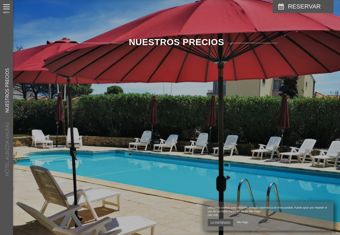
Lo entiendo (220, 222)
